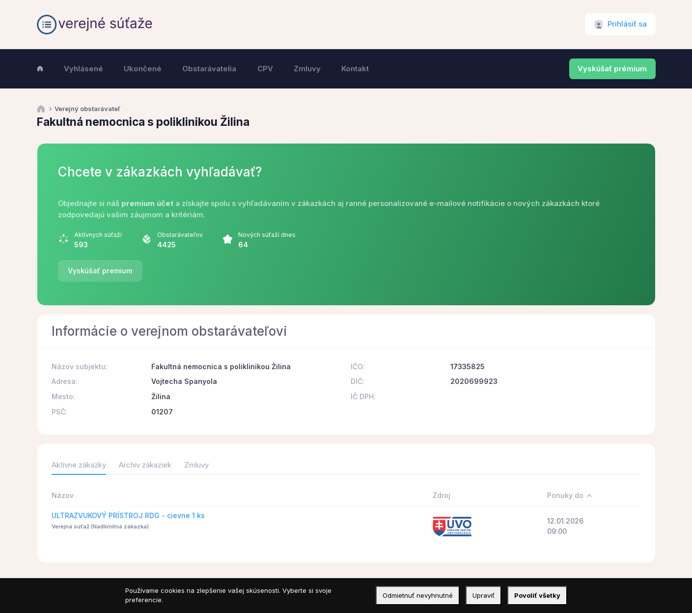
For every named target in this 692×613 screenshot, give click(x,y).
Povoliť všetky (537, 595)
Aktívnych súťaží (98, 234)
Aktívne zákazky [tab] (79, 465)
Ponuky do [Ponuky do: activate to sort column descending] (565, 495)
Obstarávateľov (180, 234)
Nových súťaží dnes (267, 234)
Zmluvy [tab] (196, 465)
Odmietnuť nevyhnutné (418, 595)
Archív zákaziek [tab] (145, 465)
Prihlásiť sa (627, 24)
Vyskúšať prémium (612, 68)
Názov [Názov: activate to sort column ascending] (63, 495)
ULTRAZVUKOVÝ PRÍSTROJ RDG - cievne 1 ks (128, 515)
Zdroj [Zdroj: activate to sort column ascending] (441, 495)
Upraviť (483, 595)
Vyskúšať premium (100, 270)
